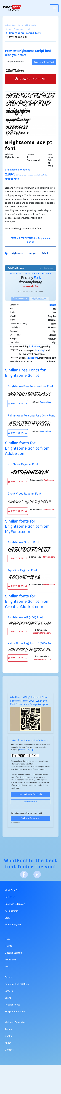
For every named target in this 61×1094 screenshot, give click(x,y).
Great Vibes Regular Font (24, 493)
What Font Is (11, 890)
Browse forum (30, 802)
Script (52, 305)
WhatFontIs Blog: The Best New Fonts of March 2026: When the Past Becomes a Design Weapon (29, 701)
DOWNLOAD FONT (30, 79)
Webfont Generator (30, 818)
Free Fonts (10, 960)
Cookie (8, 1036)
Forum (8, 977)
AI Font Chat (11, 911)
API (7, 966)
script (32, 253)
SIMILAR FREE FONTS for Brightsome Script (30, 240)
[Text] (18, 62)
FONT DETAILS (17, 404)
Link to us (10, 897)
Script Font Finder (15, 1011)
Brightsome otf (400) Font (25, 617)
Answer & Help (26, 750)
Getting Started (13, 953)
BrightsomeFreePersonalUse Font (30, 386)
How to (9, 946)
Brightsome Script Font (23, 542)
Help (7, 939)
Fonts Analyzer (13, 925)
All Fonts (30, 25)
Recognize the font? (30, 794)
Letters (9, 991)
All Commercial (19, 29)
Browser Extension (15, 904)
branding (40, 350)
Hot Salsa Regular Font (23, 464)
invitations (34, 346)
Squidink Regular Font (22, 570)
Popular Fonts (12, 1005)
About (8, 1043)
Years (8, 998)
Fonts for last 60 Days (17, 984)
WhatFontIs (12, 25)
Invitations (32, 358)
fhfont (45, 253)
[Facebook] (24, 874)
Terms (8, 1029)
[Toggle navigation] (54, 8)
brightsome (17, 253)
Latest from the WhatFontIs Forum (29, 740)
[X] (37, 874)
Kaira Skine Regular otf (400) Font (31, 643)
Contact (9, 1050)
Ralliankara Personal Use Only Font (31, 415)
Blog (7, 918)
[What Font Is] (11, 8)
